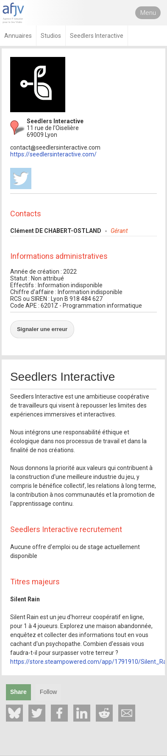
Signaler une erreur (42, 329)
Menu (148, 13)
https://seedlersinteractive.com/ (53, 154)
